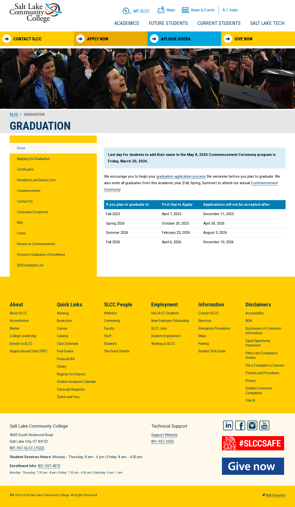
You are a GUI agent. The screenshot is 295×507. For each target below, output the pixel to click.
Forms (21, 233)
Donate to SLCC (21, 343)
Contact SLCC (22, 38)
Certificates (25, 169)
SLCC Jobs (159, 328)
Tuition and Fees (68, 397)
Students (110, 343)
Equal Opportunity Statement (258, 343)
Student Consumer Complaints (259, 390)
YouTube (264, 425)
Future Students (168, 23)
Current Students (219, 23)
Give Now (238, 38)
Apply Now (92, 38)
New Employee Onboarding (170, 320)
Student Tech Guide (212, 351)
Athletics (110, 313)
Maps (202, 336)
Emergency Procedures (214, 328)
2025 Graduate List (30, 265)
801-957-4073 (49, 466)
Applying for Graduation (33, 159)
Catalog (62, 336)
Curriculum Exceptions (32, 212)
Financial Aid (66, 359)
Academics (126, 23)
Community (112, 320)
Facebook (240, 425)
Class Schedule (67, 343)
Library (61, 366)
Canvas (62, 328)
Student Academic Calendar (76, 381)
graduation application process (181, 176)
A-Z (230, 10)
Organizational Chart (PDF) (28, 351)
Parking (203, 343)
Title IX (250, 400)
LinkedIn (228, 425)
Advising (63, 313)
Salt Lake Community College (36, 13)
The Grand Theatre (116, 351)
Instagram (252, 425)
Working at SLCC (163, 343)
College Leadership (23, 336)
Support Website (164, 435)
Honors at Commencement (36, 244)
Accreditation (19, 320)
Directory (204, 320)
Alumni (14, 328)
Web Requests (276, 495)
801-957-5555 (162, 441)
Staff (107, 336)
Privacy (251, 380)
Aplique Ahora (170, 38)
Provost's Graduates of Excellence (41, 254)
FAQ (20, 222)
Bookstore (64, 320)
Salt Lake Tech (267, 23)
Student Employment (166, 336)
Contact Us (25, 201)
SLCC (14, 114)
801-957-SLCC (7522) (27, 448)
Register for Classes (71, 374)
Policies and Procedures (262, 373)
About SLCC (18, 313)
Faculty (109, 328)
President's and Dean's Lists (36, 180)
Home (21, 148)
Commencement (28, 191)
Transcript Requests (71, 389)
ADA (249, 320)
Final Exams (65, 351)
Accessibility (255, 313)
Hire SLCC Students (165, 313)
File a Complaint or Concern (265, 365)
